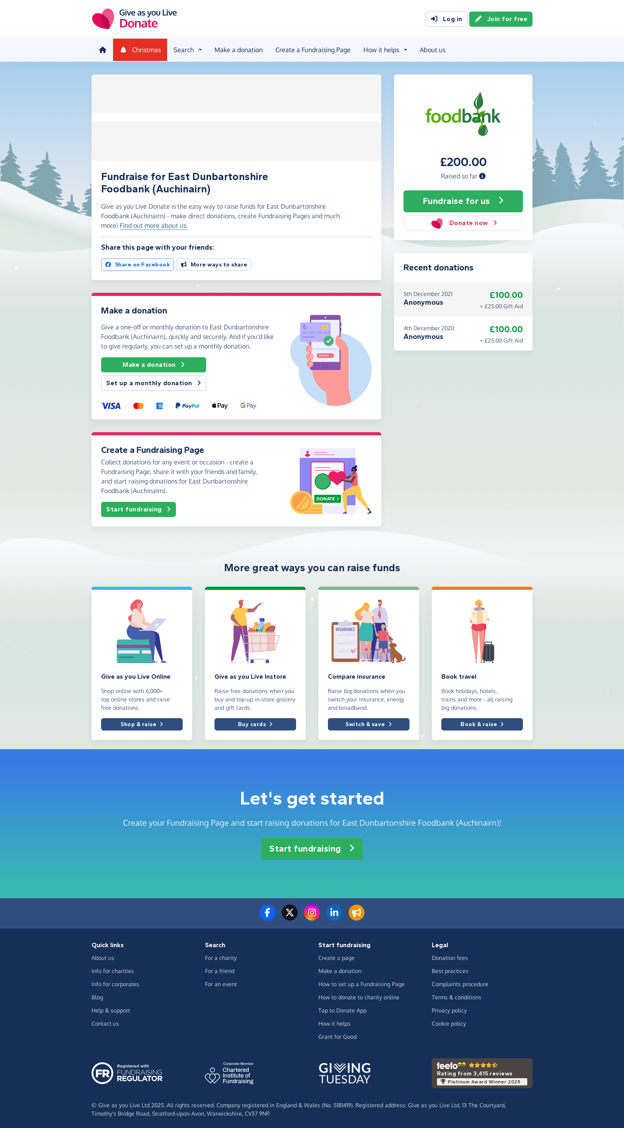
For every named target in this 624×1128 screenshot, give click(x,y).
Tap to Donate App (342, 1008)
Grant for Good (337, 1034)
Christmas (139, 49)
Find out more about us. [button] (154, 223)
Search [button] (183, 49)
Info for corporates (115, 981)
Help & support (111, 1008)
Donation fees (450, 955)
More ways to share (214, 262)
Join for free (501, 19)
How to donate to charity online (359, 994)
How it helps (334, 1021)
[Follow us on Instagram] (312, 915)
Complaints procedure (460, 981)
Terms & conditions (457, 994)
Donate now (463, 222)
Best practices (450, 968)
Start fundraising (138, 506)
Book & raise (482, 722)
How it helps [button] (380, 49)
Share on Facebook (137, 262)
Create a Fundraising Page (312, 49)
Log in (446, 19)
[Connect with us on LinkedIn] (334, 915)
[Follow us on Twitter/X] (290, 915)
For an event (221, 981)
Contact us (105, 1021)
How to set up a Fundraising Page (361, 981)
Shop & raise (142, 722)
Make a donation (238, 49)
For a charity (221, 955)
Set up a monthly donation (153, 381)
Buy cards (255, 722)
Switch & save (368, 722)
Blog (97, 994)
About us (432, 49)
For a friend (219, 968)
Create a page (336, 955)
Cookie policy (449, 1021)
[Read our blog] (357, 915)
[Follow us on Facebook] (267, 915)
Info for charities (113, 968)
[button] (482, 175)
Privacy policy (449, 1008)
